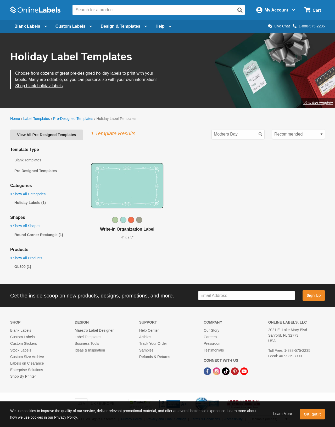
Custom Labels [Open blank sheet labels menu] (73, 26)
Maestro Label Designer (94, 330)
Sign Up (313, 295)
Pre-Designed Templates (73, 118)
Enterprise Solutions (26, 370)
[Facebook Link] (208, 371)
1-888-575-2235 (309, 26)
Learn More (282, 414)
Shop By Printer (23, 376)
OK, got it (312, 414)
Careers (210, 337)
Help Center (149, 330)
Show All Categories (28, 194)
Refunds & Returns (154, 357)
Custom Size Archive (27, 357)
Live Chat (279, 26)
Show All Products (26, 258)
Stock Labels (20, 350)
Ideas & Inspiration (90, 350)
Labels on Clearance (27, 363)
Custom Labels (22, 337)
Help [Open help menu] (163, 26)
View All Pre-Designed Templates (46, 135)
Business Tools (87, 343)
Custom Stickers (23, 343)
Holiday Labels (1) (30, 203)
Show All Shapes (25, 226)
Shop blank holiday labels (39, 86)
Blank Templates (27, 160)
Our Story (211, 330)
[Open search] (240, 10)
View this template (318, 103)
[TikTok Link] (226, 371)
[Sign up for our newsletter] (246, 295)
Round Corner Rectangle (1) (38, 235)
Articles (145, 337)
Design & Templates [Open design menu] (123, 26)
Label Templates (36, 118)
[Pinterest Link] (235, 371)
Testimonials (214, 350)
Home (15, 118)
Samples (146, 350)
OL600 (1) (22, 267)
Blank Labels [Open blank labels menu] (30, 26)
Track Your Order (153, 343)
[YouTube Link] (244, 371)
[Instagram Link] (217, 371)
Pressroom (212, 343)
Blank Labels (20, 330)
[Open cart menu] (312, 10)
